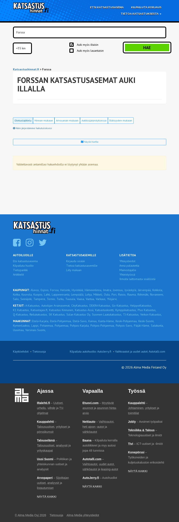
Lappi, (35, 325)
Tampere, (39, 299)
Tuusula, (70, 299)
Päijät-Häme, (142, 325)
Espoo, (45, 290)
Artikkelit (18, 274)
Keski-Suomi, (146, 321)
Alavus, (35, 290)
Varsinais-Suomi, (35, 330)
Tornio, (51, 299)
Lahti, (47, 294)
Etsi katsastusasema (107, 7)
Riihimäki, (143, 294)
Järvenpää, (144, 290)
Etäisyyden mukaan (120, 120)
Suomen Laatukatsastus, (107, 314)
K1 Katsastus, (21, 310)
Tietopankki (20, 270)
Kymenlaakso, (21, 325)
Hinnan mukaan (43, 120)
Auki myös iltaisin (87, 45)
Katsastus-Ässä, (84, 310)
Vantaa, (90, 299)
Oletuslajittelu (23, 120)
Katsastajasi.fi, (39, 310)
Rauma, (131, 294)
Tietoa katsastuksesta (141, 13)
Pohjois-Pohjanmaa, (102, 325)
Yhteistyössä (127, 274)
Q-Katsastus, (21, 314)
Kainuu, (92, 321)
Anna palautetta (129, 265)
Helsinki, (65, 290)
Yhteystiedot (127, 261)
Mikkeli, (98, 294)
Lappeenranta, (61, 294)
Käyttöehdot (21, 351)
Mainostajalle (127, 270)
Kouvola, (26, 294)
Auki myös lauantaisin (90, 51)
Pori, (114, 294)
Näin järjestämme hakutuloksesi (32, 128)
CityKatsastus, (79, 305)
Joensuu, (118, 290)
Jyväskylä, (131, 290)
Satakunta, (157, 325)
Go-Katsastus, (120, 305)
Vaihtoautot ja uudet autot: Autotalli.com (140, 351)
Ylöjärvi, (112, 299)
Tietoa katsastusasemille (81, 265)
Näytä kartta (89, 141)
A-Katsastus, (32, 305)
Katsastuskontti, (104, 310)
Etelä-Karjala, (40, 321)
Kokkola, (157, 290)
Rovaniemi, (157, 294)
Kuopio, (38, 294)
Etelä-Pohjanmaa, (61, 321)
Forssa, (54, 290)
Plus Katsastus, (147, 310)
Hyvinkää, (78, 290)
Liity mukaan (74, 270)
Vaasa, (81, 299)
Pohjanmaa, (62, 325)
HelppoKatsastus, (141, 305)
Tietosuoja (39, 351)
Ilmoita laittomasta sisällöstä (137, 279)
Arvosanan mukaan (67, 120)
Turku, (60, 299)
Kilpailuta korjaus (146, 7)
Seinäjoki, (26, 299)
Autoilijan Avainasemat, (55, 305)
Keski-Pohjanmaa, (126, 321)
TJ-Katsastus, (131, 314)
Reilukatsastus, (39, 314)
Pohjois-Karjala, (79, 325)
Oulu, (107, 294)
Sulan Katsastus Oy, (78, 314)
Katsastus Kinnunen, (61, 310)
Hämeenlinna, (93, 290)
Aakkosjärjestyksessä (94, 120)
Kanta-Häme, (106, 321)
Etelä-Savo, (80, 321)
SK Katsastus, (57, 314)
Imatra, (107, 290)
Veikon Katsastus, (151, 314)
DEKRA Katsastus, (100, 305)
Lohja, (88, 294)
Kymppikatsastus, (126, 310)
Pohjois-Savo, (124, 325)
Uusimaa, (18, 330)
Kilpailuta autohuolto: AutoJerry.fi (90, 351)
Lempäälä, (77, 294)
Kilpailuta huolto (23, 265)
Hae (147, 47)
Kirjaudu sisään (75, 261)
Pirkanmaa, (47, 325)
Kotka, (16, 294)
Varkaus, (101, 299)
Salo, (16, 299)
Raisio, (122, 294)
